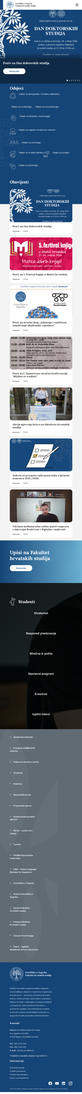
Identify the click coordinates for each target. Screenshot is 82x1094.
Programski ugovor (21, 805)
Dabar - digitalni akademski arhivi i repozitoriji (24, 948)
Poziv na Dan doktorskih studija (32, 226)
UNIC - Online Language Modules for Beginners (23, 870)
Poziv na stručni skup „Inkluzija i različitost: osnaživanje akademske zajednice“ (40, 324)
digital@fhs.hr (42, 1056)
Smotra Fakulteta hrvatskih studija (20, 909)
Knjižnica (16, 784)
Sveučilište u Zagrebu (22, 883)
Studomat (41, 613)
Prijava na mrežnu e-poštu (24, 762)
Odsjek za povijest (61, 152)
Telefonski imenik (17, 1068)
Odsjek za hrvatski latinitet (31, 152)
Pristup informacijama (19, 1074)
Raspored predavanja (41, 633)
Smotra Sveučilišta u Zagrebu (21, 895)
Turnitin (15, 844)
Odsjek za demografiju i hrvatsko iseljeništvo (39, 94)
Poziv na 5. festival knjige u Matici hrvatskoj (40, 274)
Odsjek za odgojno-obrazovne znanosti (37, 130)
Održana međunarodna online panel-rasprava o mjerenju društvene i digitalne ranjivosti (41, 528)
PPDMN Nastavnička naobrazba (21, 857)
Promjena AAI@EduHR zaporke (22, 749)
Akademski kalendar (21, 737)
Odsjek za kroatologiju (21, 107)
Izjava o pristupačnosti (19, 1078)
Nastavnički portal (20, 795)
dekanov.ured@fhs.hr (25, 1050)
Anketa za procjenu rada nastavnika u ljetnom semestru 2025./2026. (41, 477)
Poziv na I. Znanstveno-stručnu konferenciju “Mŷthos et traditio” (40, 375)
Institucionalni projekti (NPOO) (22, 818)
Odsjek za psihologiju (28, 165)
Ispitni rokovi (41, 714)
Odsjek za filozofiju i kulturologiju (35, 116)
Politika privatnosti (18, 1071)
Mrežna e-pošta (41, 653)
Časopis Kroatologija (21, 935)
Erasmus (41, 694)
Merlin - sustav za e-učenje (21, 832)
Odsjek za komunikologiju (47, 107)
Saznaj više (16, 231)
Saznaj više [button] (14, 71)
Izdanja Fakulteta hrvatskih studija (20, 923)
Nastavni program (41, 674)
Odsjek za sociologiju (31, 142)
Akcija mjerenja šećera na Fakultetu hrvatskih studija (41, 426)
